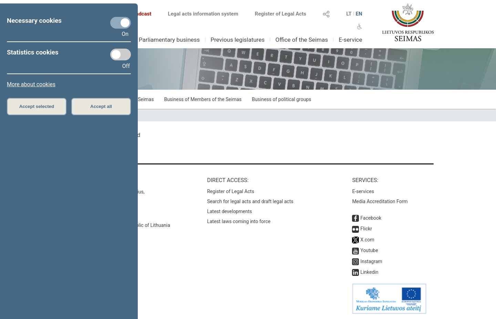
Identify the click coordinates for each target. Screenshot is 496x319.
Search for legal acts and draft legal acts (250, 201)
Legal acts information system (203, 14)
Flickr (366, 228)
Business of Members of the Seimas (202, 99)
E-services (363, 191)
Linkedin (369, 272)
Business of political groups (281, 99)
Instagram (371, 261)
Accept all (101, 106)
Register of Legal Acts (280, 14)
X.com (367, 239)
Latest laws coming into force (238, 221)
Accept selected (36, 106)
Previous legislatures (237, 39)
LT (349, 14)
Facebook (370, 218)
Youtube (369, 250)
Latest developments (229, 211)
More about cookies (31, 84)
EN (358, 14)
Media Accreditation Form (379, 201)
